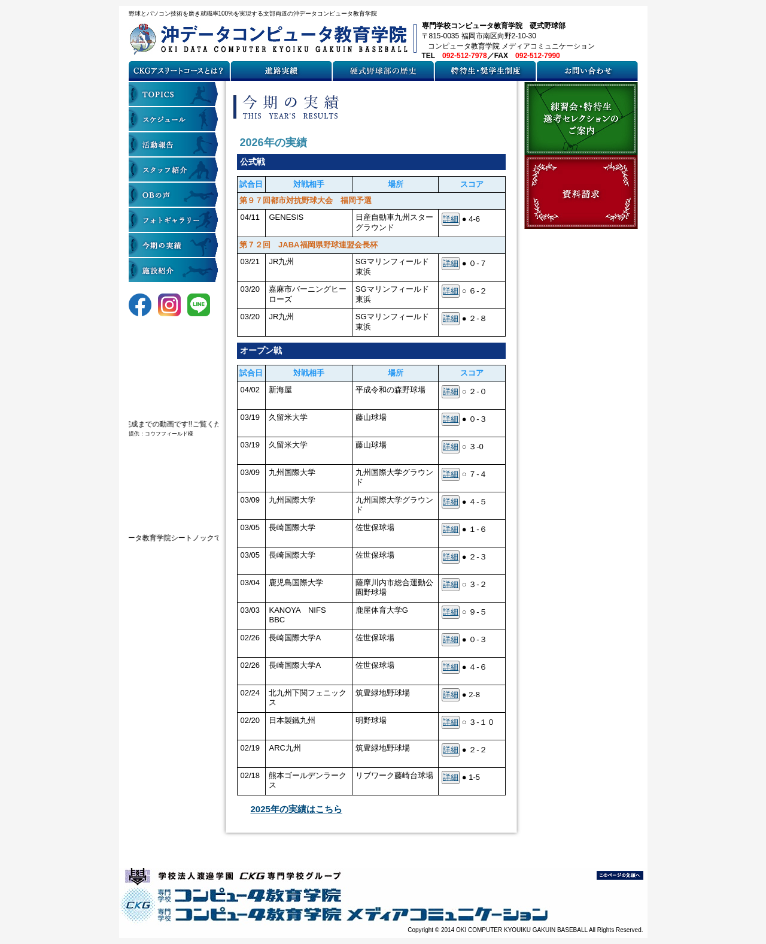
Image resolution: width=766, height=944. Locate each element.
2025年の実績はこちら (296, 809)
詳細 (450, 218)
